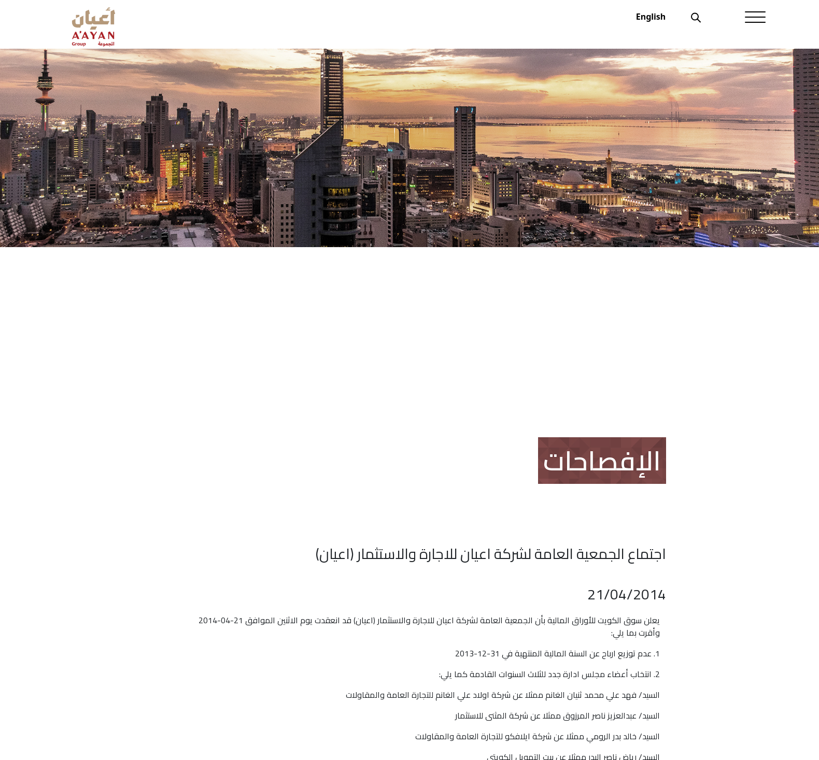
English (651, 16)
